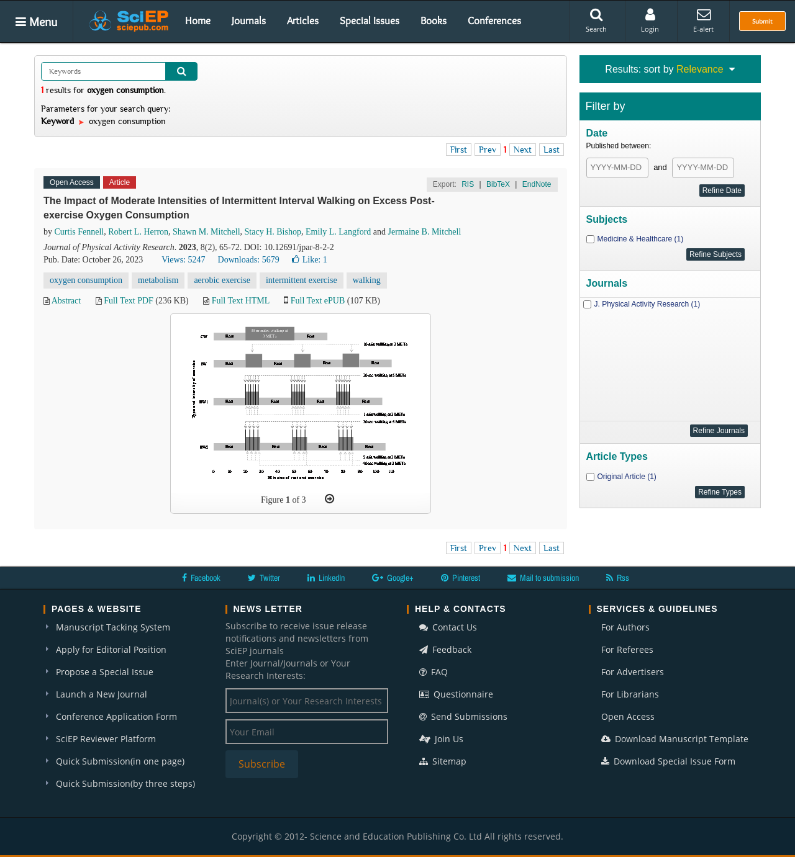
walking (367, 280)
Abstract (66, 300)
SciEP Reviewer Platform (106, 739)
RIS (467, 184)
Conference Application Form (116, 716)
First (458, 150)
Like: (309, 259)
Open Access (628, 716)
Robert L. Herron (138, 231)
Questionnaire (456, 694)
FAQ (433, 672)
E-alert (703, 20)
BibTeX (498, 184)
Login (650, 20)
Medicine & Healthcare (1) (640, 239)
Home (198, 20)
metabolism (158, 280)
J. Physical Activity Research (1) (647, 304)
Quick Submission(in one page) (120, 761)
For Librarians (630, 694)
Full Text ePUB (318, 300)
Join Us (441, 739)
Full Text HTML (241, 300)
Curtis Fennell (79, 231)
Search (596, 20)
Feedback (445, 649)
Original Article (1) (626, 476)
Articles (303, 20)
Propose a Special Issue (104, 672)
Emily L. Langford (338, 231)
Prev (487, 150)
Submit (762, 21)
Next (523, 150)
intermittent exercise (301, 280)
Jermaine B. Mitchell (424, 231)
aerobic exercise (222, 280)
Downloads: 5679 (248, 259)
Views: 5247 (183, 259)
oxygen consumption (86, 280)
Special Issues (369, 20)
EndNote (537, 184)
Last (551, 150)
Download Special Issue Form (668, 761)
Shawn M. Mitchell (206, 231)
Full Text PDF (128, 300)
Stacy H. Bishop (273, 231)
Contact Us (448, 627)
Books (433, 20)
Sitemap (442, 761)
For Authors (625, 627)
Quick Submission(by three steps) (125, 783)
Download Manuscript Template (674, 739)
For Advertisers (632, 672)
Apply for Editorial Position (111, 649)
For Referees (627, 649)
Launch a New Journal (101, 694)
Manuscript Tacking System (113, 627)
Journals (249, 20)
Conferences (494, 20)
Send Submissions (463, 716)
